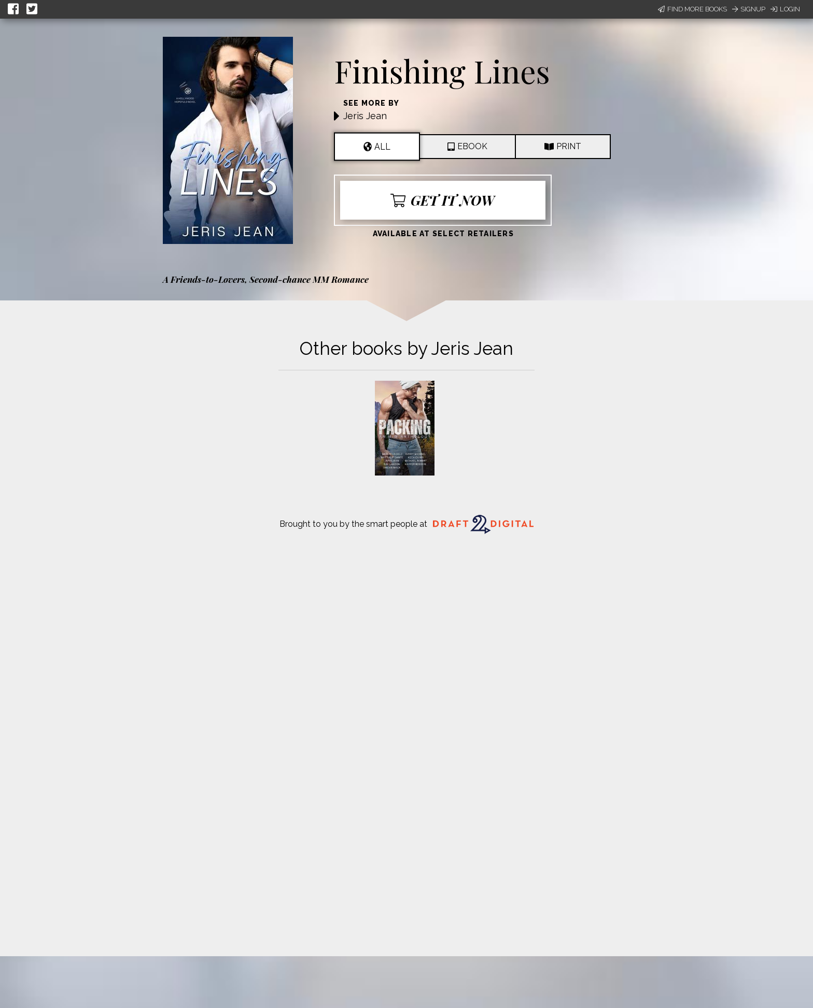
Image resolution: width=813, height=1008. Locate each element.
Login (785, 9)
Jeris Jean (365, 115)
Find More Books (692, 9)
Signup (748, 9)
